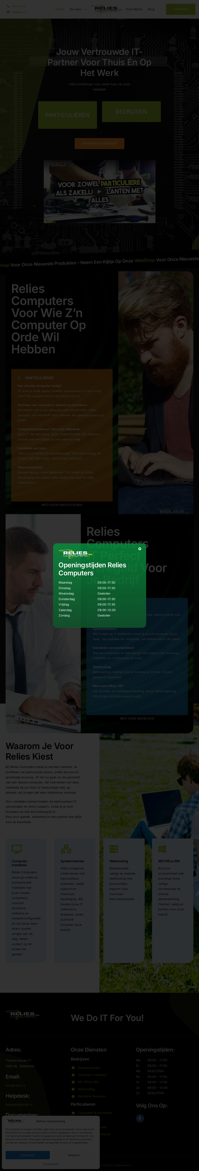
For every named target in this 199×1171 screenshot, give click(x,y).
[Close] (139, 548)
